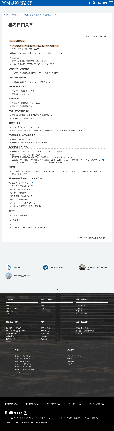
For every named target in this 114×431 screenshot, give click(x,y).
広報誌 (61, 152)
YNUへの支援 (45, 336)
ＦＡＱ (16, 224)
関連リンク (96, 418)
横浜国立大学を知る (74, 356)
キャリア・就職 (81, 314)
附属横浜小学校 (53, 404)
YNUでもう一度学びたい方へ (25, 364)
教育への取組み (81, 306)
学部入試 (70, 359)
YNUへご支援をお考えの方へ (25, 369)
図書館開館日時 (27, 106)
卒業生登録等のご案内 (22, 361)
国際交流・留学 (12, 322)
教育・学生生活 (82, 299)
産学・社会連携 (82, 322)
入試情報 (15, 15)
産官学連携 (45, 333)
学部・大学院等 (47, 299)
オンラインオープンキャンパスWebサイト (31, 228)
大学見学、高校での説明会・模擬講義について (39, 15)
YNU (6, 15)
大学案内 (26, 152)
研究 (42, 322)
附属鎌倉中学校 (32, 404)
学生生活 (79, 311)
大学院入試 (71, 361)
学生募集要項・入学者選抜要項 (35, 143)
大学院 (43, 308)
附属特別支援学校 (96, 404)
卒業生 (17, 350)
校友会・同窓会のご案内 (23, 356)
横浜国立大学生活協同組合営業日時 (35, 115)
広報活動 (44, 339)
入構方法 (24, 215)
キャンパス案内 (11, 308)
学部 (42, 306)
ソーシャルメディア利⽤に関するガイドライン (74, 418)
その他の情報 (19, 372)
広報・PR (9, 314)
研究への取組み (46, 328)
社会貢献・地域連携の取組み (86, 331)
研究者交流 (10, 336)
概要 (7, 306)
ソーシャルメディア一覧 (13, 418)
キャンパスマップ (28, 94)
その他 (8, 341)
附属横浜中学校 (74, 404)
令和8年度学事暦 (27, 82)
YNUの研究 (45, 331)
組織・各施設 (10, 311)
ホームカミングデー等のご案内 (25, 359)
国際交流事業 (10, 339)
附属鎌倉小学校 (11, 404)
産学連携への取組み (83, 328)
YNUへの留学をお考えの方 (15, 331)
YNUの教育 (80, 308)
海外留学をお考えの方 (13, 328)
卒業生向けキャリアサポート (25, 367)
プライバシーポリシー (47, 418)
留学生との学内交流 (13, 333)
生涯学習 (79, 333)
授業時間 (45, 82)
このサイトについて (30, 418)
